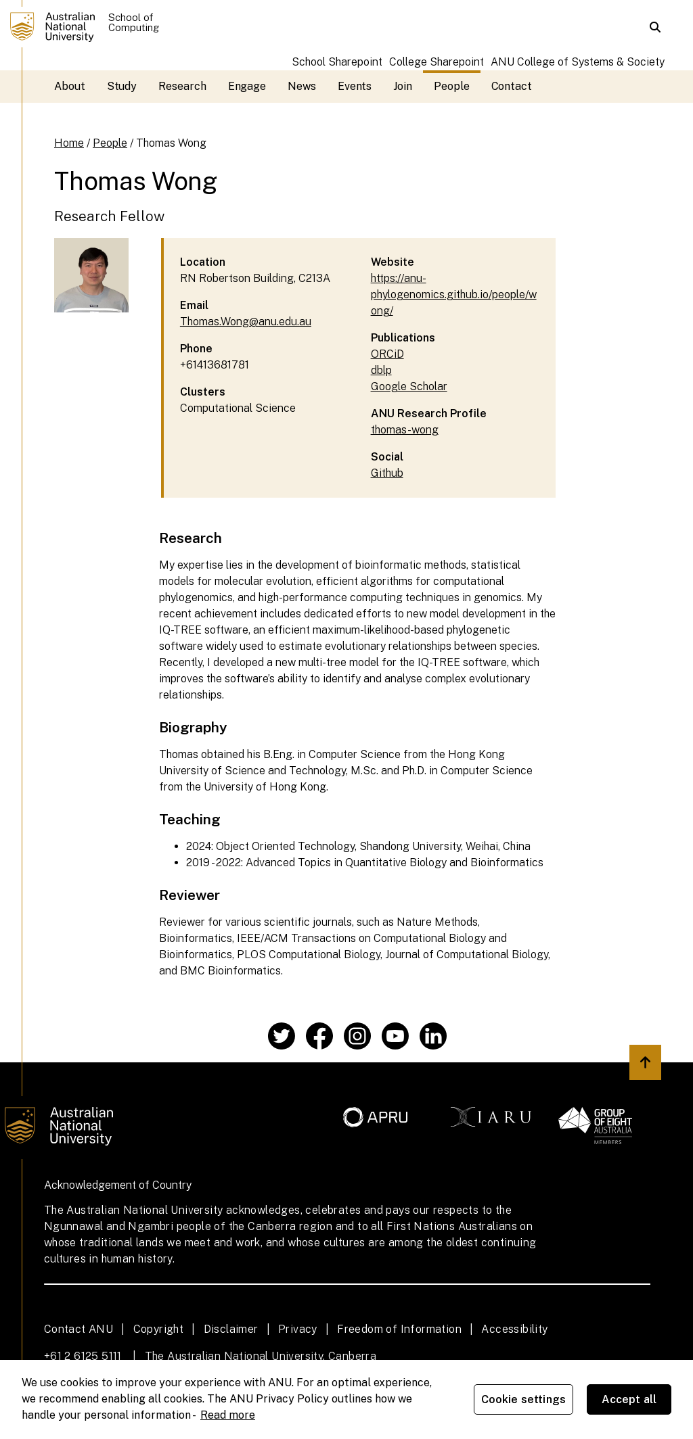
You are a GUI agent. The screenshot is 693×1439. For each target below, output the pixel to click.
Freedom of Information (399, 1329)
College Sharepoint (436, 61)
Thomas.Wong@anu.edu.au (245, 321)
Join (402, 86)
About (69, 86)
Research (182, 86)
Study (122, 86)
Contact (511, 86)
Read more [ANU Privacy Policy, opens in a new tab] (227, 1415)
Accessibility (514, 1329)
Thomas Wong (171, 143)
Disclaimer (231, 1329)
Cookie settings (523, 1399)
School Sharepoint (337, 61)
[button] (655, 27)
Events (355, 86)
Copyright (158, 1329)
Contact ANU (78, 1329)
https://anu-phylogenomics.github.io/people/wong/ (454, 294)
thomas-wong (405, 429)
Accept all (629, 1399)
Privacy (297, 1329)
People (452, 86)
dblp (381, 370)
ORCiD (387, 354)
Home (69, 143)
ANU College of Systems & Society (578, 61)
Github (387, 473)
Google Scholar (409, 386)
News (302, 86)
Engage (247, 86)
